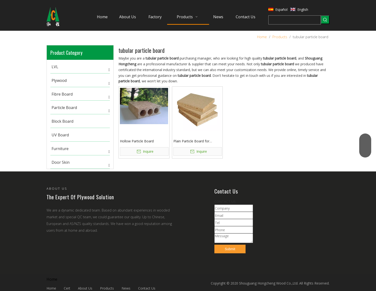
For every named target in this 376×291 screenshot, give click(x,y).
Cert (67, 288)
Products (107, 288)
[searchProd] (294, 19)
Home (51, 288)
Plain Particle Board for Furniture (191, 141)
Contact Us (146, 288)
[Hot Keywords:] (325, 19)
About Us (85, 288)
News (126, 288)
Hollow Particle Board (137, 141)
